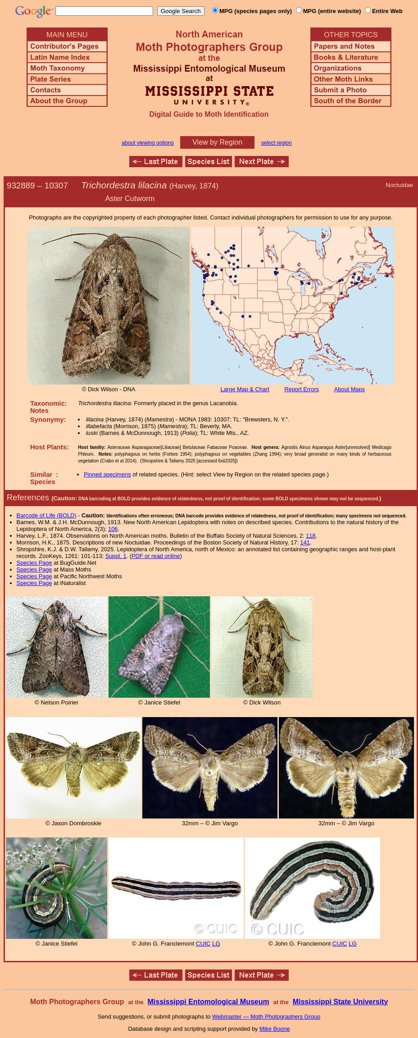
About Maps (349, 389)
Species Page (34, 562)
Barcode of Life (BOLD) (47, 515)
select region (276, 143)
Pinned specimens (107, 474)
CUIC (203, 943)
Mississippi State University (340, 1002)
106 (113, 529)
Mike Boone (274, 1028)
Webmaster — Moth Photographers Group (266, 1016)
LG (216, 943)
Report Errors (301, 389)
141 (305, 542)
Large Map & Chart (245, 389)
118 (310, 535)
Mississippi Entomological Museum (208, 1002)
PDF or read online (156, 556)
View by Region (217, 142)
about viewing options (147, 143)
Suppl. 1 (116, 556)
